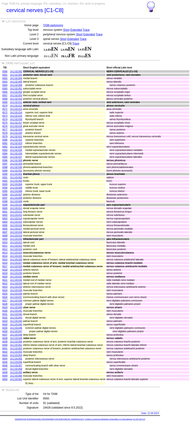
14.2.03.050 (16, 341)
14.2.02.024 (16, 146)
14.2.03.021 (16, 242)
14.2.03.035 (16, 290)
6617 (4, 266)
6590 (4, 174)
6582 (4, 146)
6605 (4, 225)
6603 (4, 218)
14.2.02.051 (16, 88)
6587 (4, 164)
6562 (4, 78)
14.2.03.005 (16, 187)
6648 (4, 372)
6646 (4, 365)
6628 (4, 304)
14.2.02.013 (16, 109)
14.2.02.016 (16, 119)
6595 (4, 191)
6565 (4, 88)
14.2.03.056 (16, 362)
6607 (4, 232)
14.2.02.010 (16, 99)
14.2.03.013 (16, 215)
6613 (4, 252)
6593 (4, 184)
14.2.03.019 (16, 235)
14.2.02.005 (16, 81)
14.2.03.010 (16, 205)
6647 (4, 369)
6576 (4, 126)
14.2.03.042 (16, 314)
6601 (4, 211)
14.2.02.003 (16, 75)
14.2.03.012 (16, 211)
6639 (4, 341)
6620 (4, 276)
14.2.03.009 (16, 201)
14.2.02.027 (16, 157)
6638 (4, 338)
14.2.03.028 (16, 266)
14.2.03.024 (16, 252)
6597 (4, 198)
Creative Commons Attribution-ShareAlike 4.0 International (108, 419)
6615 (4, 259)
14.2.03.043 (16, 317)
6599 (4, 205)
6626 (4, 297)
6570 (4, 105)
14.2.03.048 (16, 335)
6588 (4, 167)
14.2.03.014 (16, 218)
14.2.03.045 (16, 324)
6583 (4, 150)
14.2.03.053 (16, 352)
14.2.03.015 (16, 222)
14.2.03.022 (16, 246)
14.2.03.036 (16, 294)
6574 (4, 119)
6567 (4, 95)
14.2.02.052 (16, 92)
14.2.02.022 (16, 140)
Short (66, 29)
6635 (4, 328)
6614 (4, 256)
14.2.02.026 (16, 153)
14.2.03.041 (16, 311)
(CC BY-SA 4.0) (139, 419)
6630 (4, 311)
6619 (4, 273)
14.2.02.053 (16, 95)
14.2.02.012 (16, 105)
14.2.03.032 (16, 280)
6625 (4, 294)
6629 (4, 307)
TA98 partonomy (53, 25)
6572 (4, 112)
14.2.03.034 (16, 287)
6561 (4, 75)
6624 (4, 290)
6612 (4, 249)
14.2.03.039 (16, 304)
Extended (76, 29)
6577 (4, 129)
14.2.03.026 (16, 259)
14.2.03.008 (16, 198)
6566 (4, 92)
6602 (4, 215)
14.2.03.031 (16, 276)
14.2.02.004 (16, 78)
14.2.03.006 (16, 191)
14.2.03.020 (16, 239)
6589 (4, 170)
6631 (4, 314)
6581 (4, 143)
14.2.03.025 (16, 256)
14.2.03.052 (16, 348)
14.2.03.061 (16, 379)
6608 (4, 235)
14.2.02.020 (16, 133)
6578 (4, 133)
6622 (4, 283)
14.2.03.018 (16, 232)
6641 (4, 348)
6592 (4, 181)
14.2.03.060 (16, 376)
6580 (4, 140)
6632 (4, 317)
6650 (4, 379)
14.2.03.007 (16, 194)
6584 (4, 153)
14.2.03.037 (16, 297)
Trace (86, 29)
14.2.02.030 (16, 167)
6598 (4, 201)
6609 (4, 239)
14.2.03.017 (16, 229)
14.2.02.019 (16, 129)
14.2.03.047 (16, 331)
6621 (4, 280)
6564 (4, 85)
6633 (4, 321)
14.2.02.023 (16, 143)
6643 (4, 355)
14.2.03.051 (16, 345)
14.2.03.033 (16, 283)
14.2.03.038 (16, 300)
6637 (4, 335)
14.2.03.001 (16, 174)
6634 (4, 324)
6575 (4, 123)
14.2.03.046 (16, 328)
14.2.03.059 (16, 372)
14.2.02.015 (16, 116)
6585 (4, 157)
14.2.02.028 (16, 160)
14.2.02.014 (16, 112)
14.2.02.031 (16, 170)
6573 (4, 116)
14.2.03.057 (16, 365)
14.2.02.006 (16, 85)
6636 (4, 331)
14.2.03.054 (16, 355)
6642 (4, 352)
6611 (4, 246)
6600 (4, 208)
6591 (4, 177)
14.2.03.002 (16, 177)
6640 (4, 345)
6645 (4, 362)
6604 (4, 222)
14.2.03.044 (16, 321)
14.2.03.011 (16, 208)
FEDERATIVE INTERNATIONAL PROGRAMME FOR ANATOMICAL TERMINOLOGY (49, 419)
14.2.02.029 (16, 164)
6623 (4, 287)
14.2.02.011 (16, 102)
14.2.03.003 (16, 181)
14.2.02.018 (16, 126)
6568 (4, 99)
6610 (4, 242)
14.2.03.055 (16, 358)
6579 (4, 136)
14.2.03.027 (16, 263)
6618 (4, 270)
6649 (4, 376)
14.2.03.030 (16, 273)
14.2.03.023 (16, 249)
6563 (4, 81)
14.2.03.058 (16, 369)
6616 (4, 263)
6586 (4, 160)
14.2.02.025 (16, 150)
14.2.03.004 (16, 184)
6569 (4, 102)
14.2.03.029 (16, 270)
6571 (4, 109)
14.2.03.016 (16, 225)
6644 (4, 358)
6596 (4, 194)
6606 (4, 229)
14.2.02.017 (16, 123)
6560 (4, 71)
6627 (4, 300)
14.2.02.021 (16, 136)
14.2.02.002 (16, 71)
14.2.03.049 (16, 338)
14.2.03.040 (16, 307)
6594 (4, 187)
